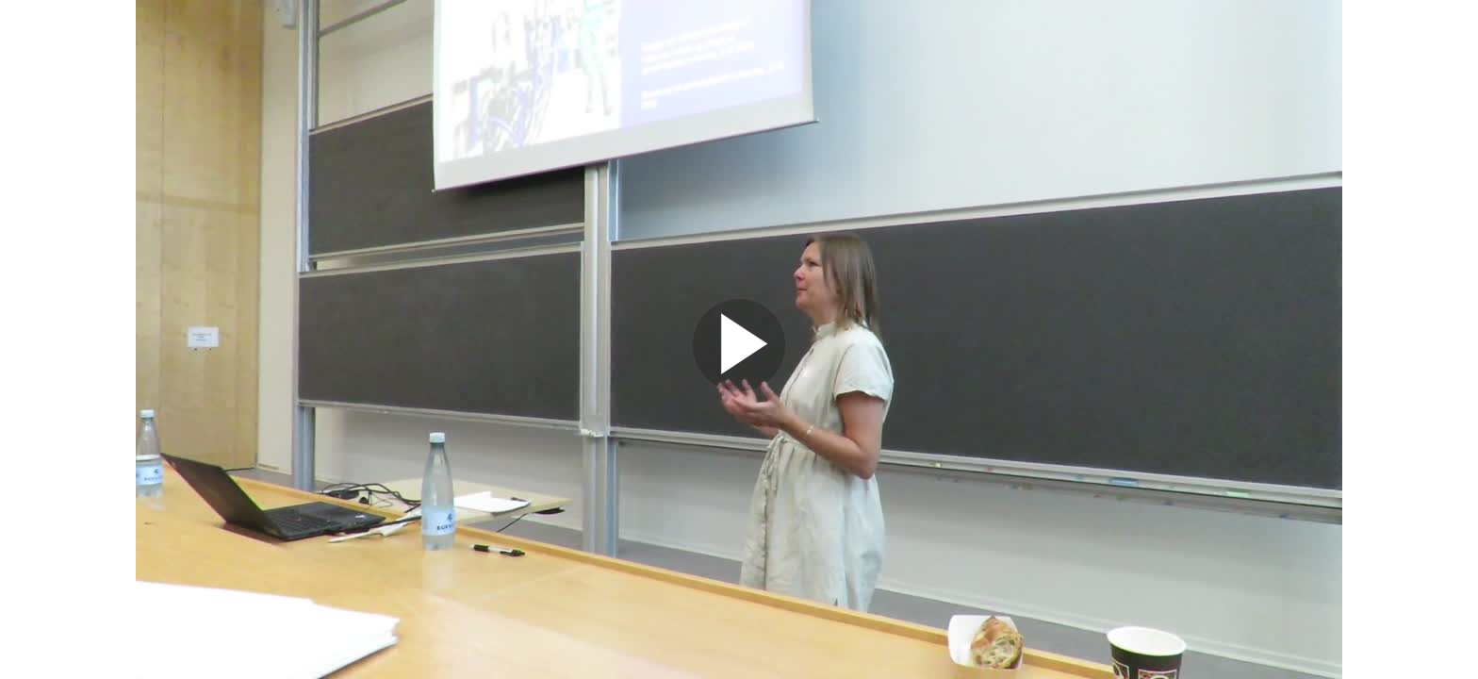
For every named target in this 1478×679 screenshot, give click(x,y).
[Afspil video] (739, 386)
